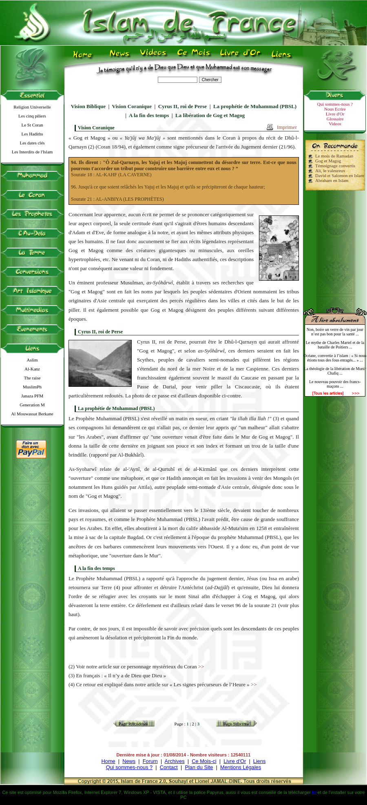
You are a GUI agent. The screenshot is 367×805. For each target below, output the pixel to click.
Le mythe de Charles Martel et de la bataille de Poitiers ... (335, 344)
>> (201, 666)
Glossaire (335, 118)
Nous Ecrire (335, 108)
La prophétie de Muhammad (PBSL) (254, 106)
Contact (169, 767)
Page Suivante (236, 723)
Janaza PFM (32, 395)
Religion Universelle (32, 106)
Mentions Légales (240, 767)
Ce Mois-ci (204, 761)
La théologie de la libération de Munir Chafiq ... (335, 370)
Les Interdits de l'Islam (32, 151)
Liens (259, 761)
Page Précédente (133, 723)
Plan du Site (199, 767)
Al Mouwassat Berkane (32, 413)
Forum (150, 761)
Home (108, 761)
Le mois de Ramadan (334, 155)
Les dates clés (32, 142)
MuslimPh (32, 386)
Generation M (32, 404)
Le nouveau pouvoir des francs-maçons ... (335, 383)
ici (314, 792)
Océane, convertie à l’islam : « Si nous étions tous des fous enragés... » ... (334, 357)
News (128, 761)
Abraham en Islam (331, 180)
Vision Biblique (88, 106)
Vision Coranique (132, 106)
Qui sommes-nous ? (335, 104)
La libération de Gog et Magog (210, 115)
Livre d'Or (335, 113)
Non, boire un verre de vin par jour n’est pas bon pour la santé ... (335, 331)
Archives (175, 761)
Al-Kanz (32, 368)
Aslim (32, 359)
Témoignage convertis (335, 165)
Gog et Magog (328, 160)
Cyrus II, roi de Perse (182, 106)
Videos (335, 123)
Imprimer (287, 127)
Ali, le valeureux (330, 170)
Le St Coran (32, 124)
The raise (32, 377)
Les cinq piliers (32, 115)
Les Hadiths (32, 133)
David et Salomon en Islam (339, 175)
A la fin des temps (149, 115)
